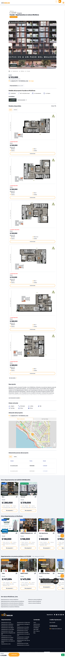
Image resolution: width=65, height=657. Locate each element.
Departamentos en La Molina (7, 639)
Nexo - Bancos (37, 631)
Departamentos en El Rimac (22, 638)
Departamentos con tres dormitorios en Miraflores (12, 605)
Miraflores (22, 71)
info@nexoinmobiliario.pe (56, 628)
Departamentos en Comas (22, 630)
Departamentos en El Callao (22, 643)
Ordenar (53, 105)
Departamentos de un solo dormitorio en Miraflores (12, 601)
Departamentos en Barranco (23, 628)
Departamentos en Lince (6, 635)
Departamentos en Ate (5, 643)
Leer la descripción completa (15, 397)
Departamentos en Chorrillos (23, 627)
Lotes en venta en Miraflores (34, 603)
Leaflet (44, 447)
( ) (60, 1)
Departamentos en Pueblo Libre (23, 622)
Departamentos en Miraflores (7, 624)
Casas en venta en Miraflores (34, 601)
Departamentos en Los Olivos (7, 637)
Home (35, 622)
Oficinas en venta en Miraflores (35, 599)
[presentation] (10, 44)
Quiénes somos (37, 624)
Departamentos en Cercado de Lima (23, 635)
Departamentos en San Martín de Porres (8, 641)
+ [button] (54, 443)
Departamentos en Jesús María (7, 629)
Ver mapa (31, 81)
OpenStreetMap (49, 447)
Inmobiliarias (36, 627)
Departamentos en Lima (6, 622)
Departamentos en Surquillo (22, 632)
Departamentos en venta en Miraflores (9, 599)
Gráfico (15, 456)
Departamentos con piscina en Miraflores (10, 606)
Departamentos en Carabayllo (23, 637)
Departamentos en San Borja (7, 625)
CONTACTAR (14, 654)
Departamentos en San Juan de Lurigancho (23, 641)
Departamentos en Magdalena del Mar (8, 633)
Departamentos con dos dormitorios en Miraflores (12, 603)
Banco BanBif (52, 622)
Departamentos (15, 71)
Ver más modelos (13, 377)
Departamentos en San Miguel (7, 627)
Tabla (10, 456)
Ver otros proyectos (22, 99)
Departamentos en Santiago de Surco (23, 625)
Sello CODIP (36, 629)
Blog (34, 632)
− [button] (54, 445)
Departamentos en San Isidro (7, 631)
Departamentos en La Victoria (23, 645)
